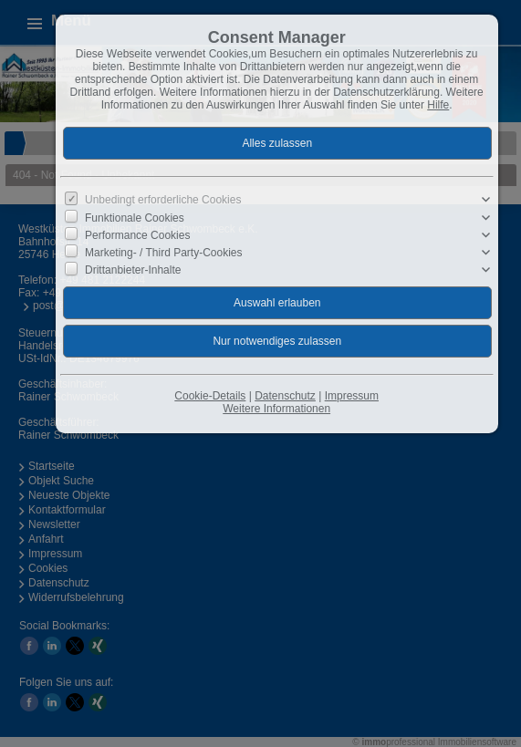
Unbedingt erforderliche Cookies (163, 199)
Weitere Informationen (276, 408)
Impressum (352, 395)
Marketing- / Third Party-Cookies (164, 252)
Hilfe (438, 105)
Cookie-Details (209, 395)
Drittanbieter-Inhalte (133, 270)
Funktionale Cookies (134, 217)
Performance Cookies (137, 235)
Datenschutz (285, 395)
